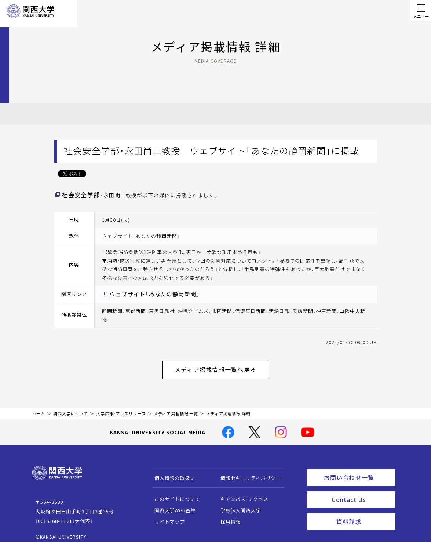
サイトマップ (166, 516)
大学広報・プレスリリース (121, 408)
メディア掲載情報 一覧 (176, 408)
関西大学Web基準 (171, 504)
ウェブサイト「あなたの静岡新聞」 (149, 292)
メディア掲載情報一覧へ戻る (221, 365)
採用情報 (227, 516)
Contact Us (361, 491)
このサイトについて (174, 493)
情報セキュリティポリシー (247, 472)
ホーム (38, 408)
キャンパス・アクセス (240, 493)
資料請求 (363, 511)
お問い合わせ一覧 (358, 470)
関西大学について (70, 408)
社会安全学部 (78, 194)
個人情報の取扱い (171, 472)
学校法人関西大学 (237, 504)
